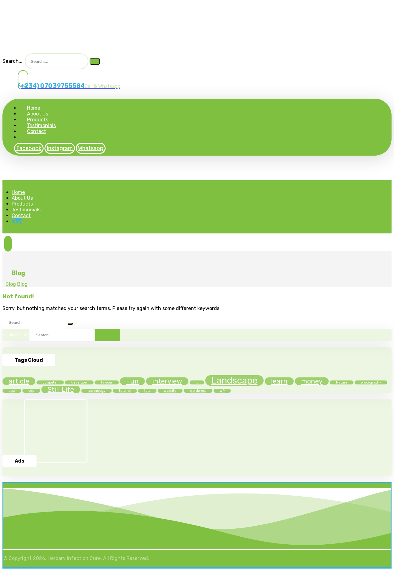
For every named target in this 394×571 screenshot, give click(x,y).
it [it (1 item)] (197, 382)
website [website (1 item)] (170, 391)
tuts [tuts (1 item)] (147, 391)
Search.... (13, 61)
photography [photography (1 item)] (371, 382)
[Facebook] (29, 148)
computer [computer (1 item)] (50, 382)
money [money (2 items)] (312, 381)
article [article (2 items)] (19, 381)
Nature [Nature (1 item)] (341, 382)
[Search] (95, 61)
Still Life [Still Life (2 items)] (61, 389)
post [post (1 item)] (12, 391)
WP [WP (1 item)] (222, 391)
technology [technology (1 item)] (96, 391)
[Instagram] (59, 148)
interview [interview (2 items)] (167, 381)
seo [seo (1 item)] (31, 391)
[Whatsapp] (91, 148)
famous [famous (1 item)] (107, 382)
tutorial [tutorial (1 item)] (125, 391)
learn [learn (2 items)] (279, 381)
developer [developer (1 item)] (79, 382)
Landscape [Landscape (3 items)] (234, 380)
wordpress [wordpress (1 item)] (198, 391)
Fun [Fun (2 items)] (132, 381)
